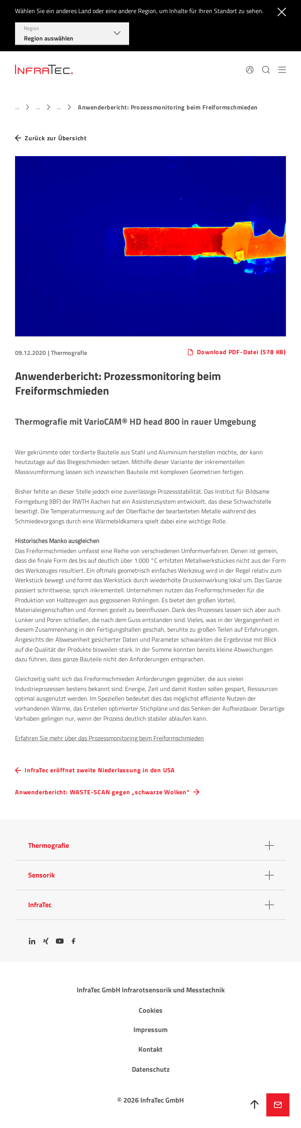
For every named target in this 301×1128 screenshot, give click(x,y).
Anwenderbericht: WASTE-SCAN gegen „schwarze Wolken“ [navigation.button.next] (102, 792)
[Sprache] (250, 69)
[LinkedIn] (32, 941)
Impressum (150, 1029)
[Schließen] (280, 11)
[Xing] (46, 941)
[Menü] (282, 69)
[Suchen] (266, 69)
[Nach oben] (254, 1104)
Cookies (151, 1010)
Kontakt (150, 1049)
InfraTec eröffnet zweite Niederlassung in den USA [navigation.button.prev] (100, 770)
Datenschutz (151, 1069)
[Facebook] (73, 941)
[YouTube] (60, 941)
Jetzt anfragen (277, 1104)
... (17, 106)
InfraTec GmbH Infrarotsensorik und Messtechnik (151, 990)
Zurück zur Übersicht (56, 138)
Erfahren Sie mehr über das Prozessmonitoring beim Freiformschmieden (109, 738)
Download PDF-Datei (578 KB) (241, 352)
